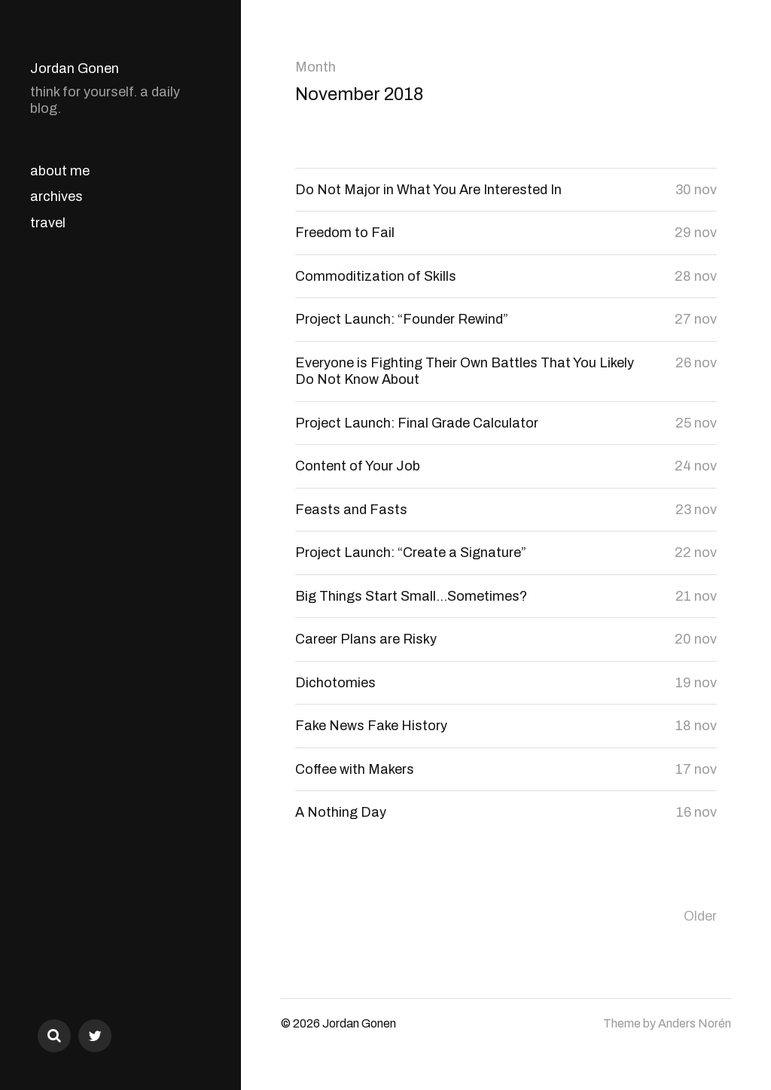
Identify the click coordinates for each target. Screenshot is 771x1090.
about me (60, 170)
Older (700, 916)
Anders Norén (694, 1023)
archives (56, 196)
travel (48, 222)
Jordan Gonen (74, 68)
